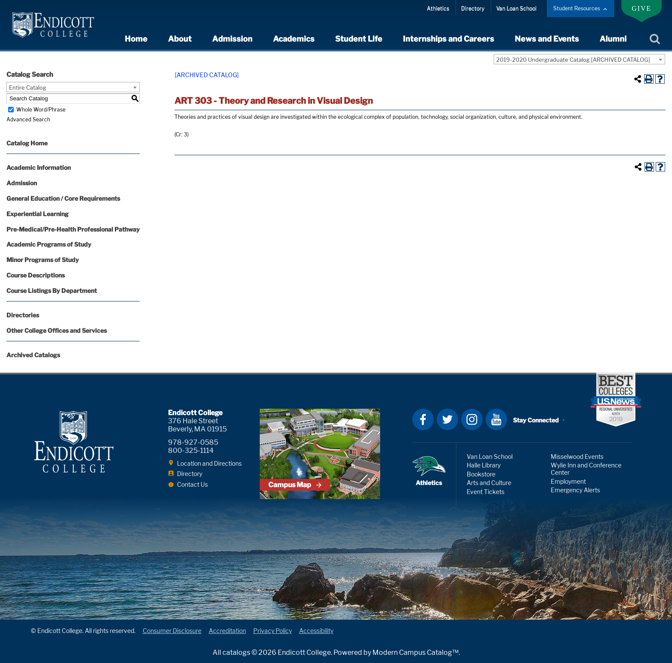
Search (654, 39)
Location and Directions (209, 463)
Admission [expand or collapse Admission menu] (232, 38)
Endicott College (53, 25)
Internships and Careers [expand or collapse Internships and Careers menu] (448, 38)
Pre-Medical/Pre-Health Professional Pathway (73, 229)
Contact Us (192, 484)
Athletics (438, 8)
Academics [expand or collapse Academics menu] (294, 38)
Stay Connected (536, 420)
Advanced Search (28, 119)
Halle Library (484, 465)
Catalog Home (27, 143)
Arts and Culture (489, 482)
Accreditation (227, 630)
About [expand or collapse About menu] (180, 38)
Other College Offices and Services (56, 330)
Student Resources (576, 8)
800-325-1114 (190, 450)
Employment (568, 481)
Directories (22, 315)
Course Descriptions (35, 275)
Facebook (423, 419)
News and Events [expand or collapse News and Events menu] (547, 38)
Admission (21, 183)
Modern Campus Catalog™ (415, 652)
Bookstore (481, 474)
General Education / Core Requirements (63, 198)
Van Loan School (516, 8)
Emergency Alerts (575, 490)
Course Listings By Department (51, 290)
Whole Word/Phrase (41, 109)
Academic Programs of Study (48, 244)
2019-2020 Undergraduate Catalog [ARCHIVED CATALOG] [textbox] (573, 59)
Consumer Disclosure (172, 630)
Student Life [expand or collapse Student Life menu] (358, 38)
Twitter (447, 419)
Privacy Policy (272, 630)
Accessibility (316, 630)
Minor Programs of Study (42, 259)
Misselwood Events (577, 456)
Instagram (472, 419)
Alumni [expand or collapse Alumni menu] (613, 38)
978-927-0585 (193, 442)
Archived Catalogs (33, 355)
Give (641, 8)
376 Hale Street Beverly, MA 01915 (197, 425)
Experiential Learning (37, 213)
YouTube (496, 419)
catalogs (236, 652)
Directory (472, 8)
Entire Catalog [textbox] (27, 87)
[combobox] (579, 59)
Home (136, 38)
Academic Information (38, 167)
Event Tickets (485, 491)
